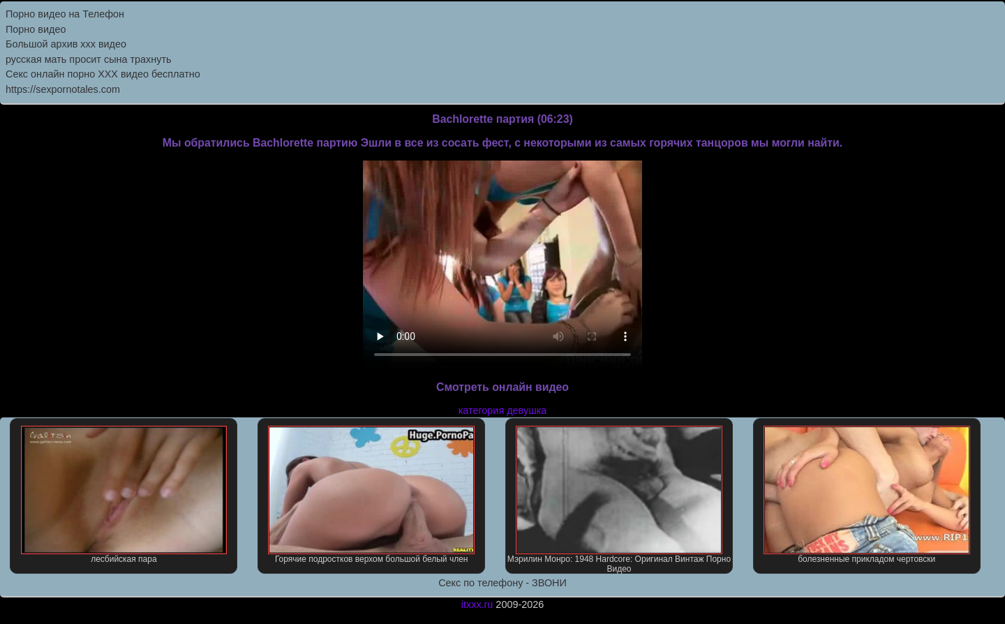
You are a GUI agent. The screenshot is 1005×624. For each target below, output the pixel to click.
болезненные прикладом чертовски (867, 495)
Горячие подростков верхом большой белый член (371, 495)
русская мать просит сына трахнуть (88, 59)
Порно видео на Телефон (65, 14)
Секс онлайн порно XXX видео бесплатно (103, 74)
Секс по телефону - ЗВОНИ (502, 582)
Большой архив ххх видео (66, 44)
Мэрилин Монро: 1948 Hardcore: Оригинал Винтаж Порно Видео (619, 500)
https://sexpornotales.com (63, 89)
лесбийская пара (124, 495)
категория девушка (503, 410)
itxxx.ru (477, 604)
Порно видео (36, 29)
